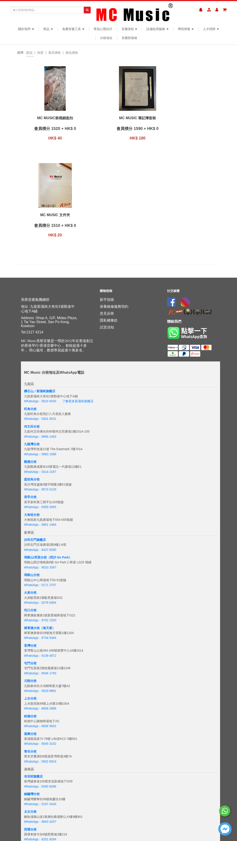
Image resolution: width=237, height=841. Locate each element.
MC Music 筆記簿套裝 (92, 118)
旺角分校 (30, 357)
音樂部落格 (129, 38)
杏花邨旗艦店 (33, 725)
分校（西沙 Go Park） (56, 506)
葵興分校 (30, 682)
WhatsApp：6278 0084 (40, 551)
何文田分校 (32, 375)
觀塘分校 (30, 410)
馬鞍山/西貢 (32, 506)
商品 (48, 29)
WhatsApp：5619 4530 (40, 350)
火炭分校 (30, 541)
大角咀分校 (32, 463)
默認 (29, 52)
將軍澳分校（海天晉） (39, 576)
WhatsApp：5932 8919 (40, 710)
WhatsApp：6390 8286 (40, 735)
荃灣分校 (30, 594)
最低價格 (71, 52)
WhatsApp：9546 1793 (40, 622)
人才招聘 (211, 29)
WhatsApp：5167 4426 (40, 753)
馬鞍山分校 (32, 523)
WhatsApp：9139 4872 (40, 604)
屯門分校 (30, 612)
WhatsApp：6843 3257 (40, 770)
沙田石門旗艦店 (35, 488)
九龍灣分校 (32, 393)
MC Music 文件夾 (144, 118)
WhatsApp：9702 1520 (40, 569)
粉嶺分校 (30, 665)
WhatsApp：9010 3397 (40, 516)
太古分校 (30, 760)
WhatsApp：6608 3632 (40, 675)
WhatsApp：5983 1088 (40, 402)
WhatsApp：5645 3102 (40, 692)
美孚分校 (30, 445)
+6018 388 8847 (52, 830)
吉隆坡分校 (32, 820)
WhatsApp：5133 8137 (40, 805)
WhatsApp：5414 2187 (40, 420)
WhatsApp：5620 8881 (40, 639)
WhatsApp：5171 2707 (40, 533)
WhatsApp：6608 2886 (40, 657)
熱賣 (40, 52)
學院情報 (186, 29)
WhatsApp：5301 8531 (40, 367)
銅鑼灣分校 (32, 743)
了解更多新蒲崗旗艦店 (78, 350)
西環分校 (30, 778)
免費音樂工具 (73, 29)
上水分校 (30, 647)
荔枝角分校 (32, 428)
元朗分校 (30, 629)
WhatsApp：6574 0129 (40, 438)
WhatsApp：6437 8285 (40, 498)
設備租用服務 (157, 29)
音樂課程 (129, 29)
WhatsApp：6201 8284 (40, 788)
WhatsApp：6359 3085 (40, 455)
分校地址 (106, 38)
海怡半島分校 (33, 795)
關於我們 (26, 29)
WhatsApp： (33, 830)
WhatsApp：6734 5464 (40, 586)
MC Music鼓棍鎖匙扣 (40, 118)
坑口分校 (30, 559)
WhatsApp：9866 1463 (40, 385)
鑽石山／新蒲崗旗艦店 (39, 340)
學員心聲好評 (103, 29)
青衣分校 (30, 700)
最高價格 (54, 52)
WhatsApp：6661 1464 (40, 473)
